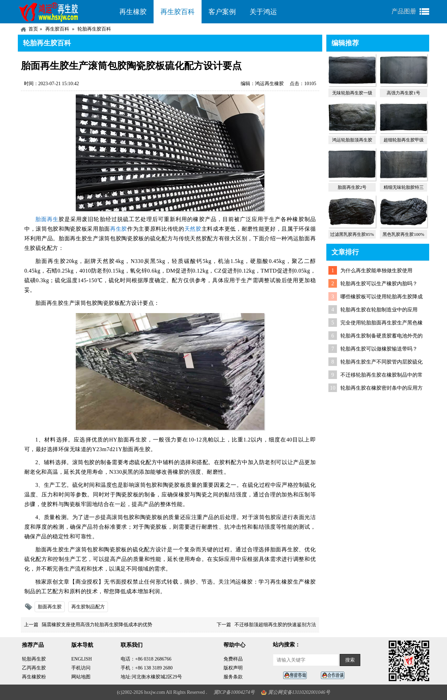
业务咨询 (334, 675)
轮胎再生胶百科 (94, 29)
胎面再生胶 (50, 606)
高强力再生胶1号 (403, 92)
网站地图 (80, 676)
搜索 (350, 660)
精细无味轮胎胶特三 (404, 187)
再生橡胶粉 (34, 676)
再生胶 (118, 229)
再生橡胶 (133, 11)
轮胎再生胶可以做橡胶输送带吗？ (379, 349)
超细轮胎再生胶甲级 (404, 139)
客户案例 (222, 11)
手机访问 (80, 667)
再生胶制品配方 (88, 606)
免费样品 (233, 659)
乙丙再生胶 (34, 667)
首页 (33, 29)
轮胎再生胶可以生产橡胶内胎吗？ (379, 283)
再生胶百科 (177, 11)
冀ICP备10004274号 (234, 692)
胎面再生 (47, 219)
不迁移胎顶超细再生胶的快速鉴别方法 (275, 624)
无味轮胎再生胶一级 (352, 92)
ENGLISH (81, 659)
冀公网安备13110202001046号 (299, 692)
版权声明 (233, 667)
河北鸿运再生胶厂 (65, 11)
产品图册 (403, 11)
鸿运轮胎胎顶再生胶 (352, 139)
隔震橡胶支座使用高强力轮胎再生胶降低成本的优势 (97, 624)
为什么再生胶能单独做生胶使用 (376, 270)
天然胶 (193, 229)
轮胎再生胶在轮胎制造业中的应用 (379, 309)
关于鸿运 (263, 11)
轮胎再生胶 (34, 659)
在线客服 (297, 675)
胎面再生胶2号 (352, 187)
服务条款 (233, 676)
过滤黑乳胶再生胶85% (352, 234)
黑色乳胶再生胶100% (403, 234)
